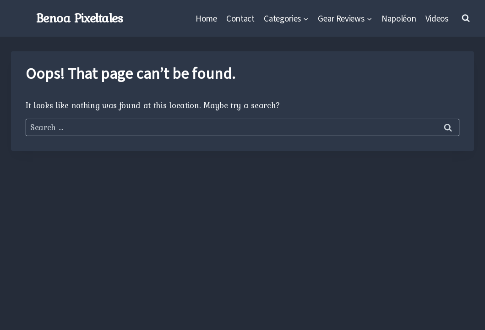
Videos (436, 18)
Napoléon (398, 18)
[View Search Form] (466, 18)
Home (206, 18)
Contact (240, 18)
